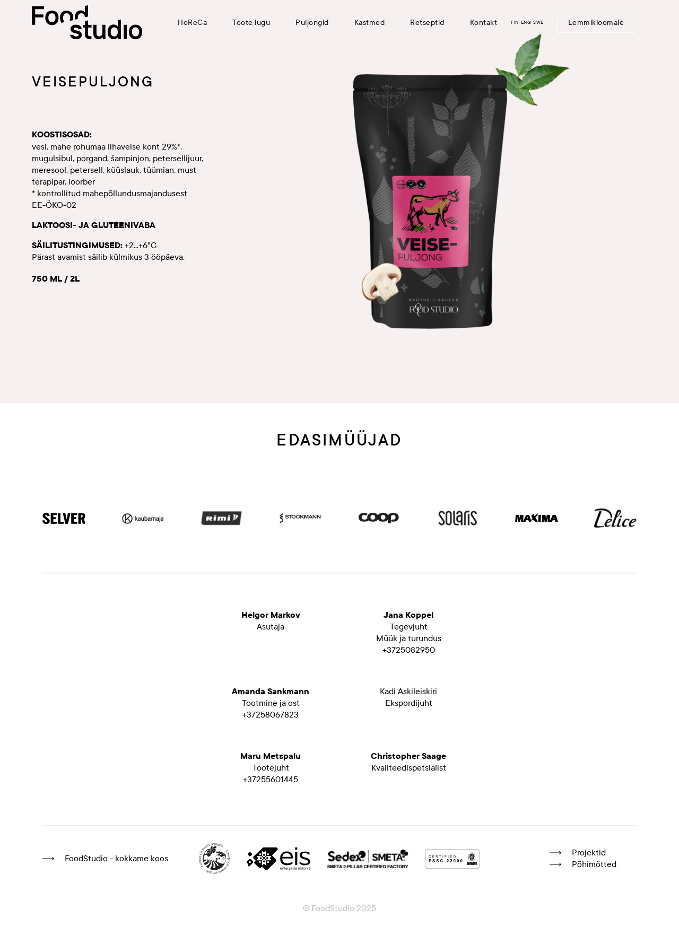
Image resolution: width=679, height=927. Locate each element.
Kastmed (369, 23)
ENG (526, 22)
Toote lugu (251, 23)
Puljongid (312, 23)
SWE (538, 22)
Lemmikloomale (596, 23)
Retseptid (427, 23)
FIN (515, 22)
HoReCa (192, 23)
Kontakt (484, 23)
